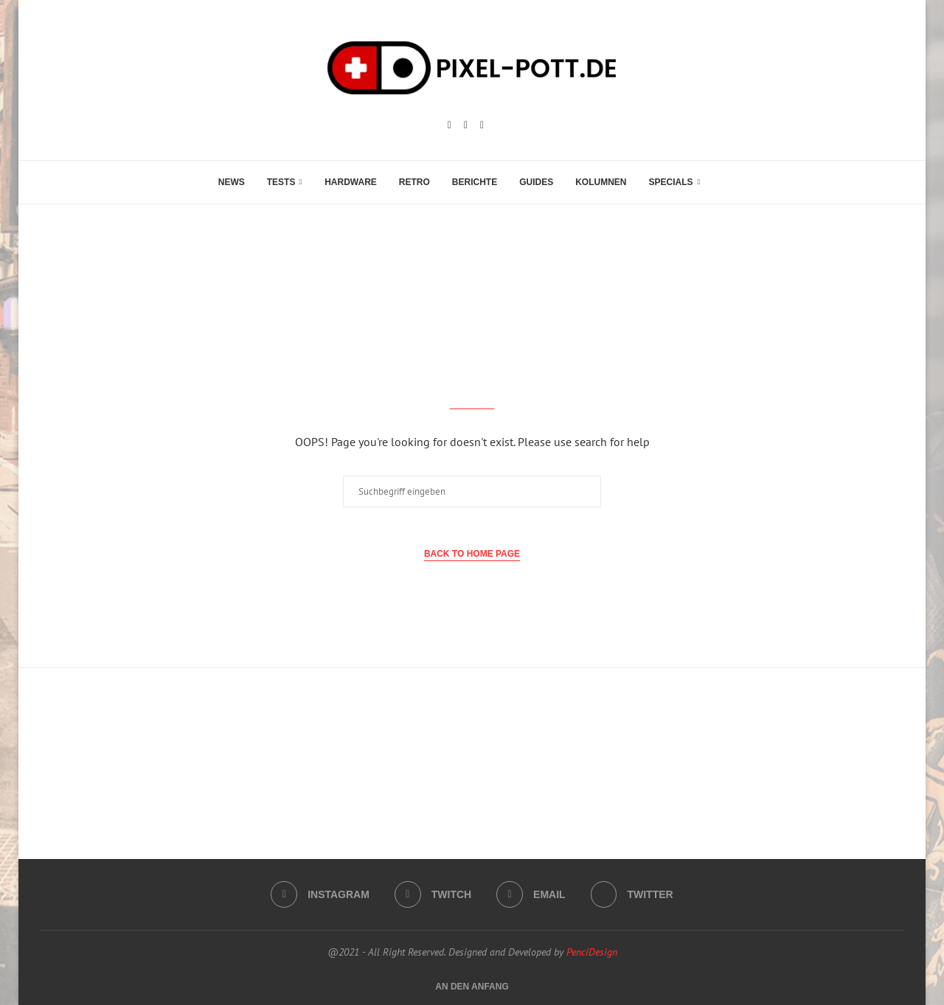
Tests (281, 182)
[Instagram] (449, 125)
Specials (671, 182)
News (231, 182)
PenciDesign (591, 952)
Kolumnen (600, 182)
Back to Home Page (472, 554)
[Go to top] (472, 985)
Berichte (474, 182)
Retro (414, 182)
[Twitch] (466, 125)
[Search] (718, 182)
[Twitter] (632, 894)
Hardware (350, 182)
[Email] (482, 125)
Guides (536, 182)
